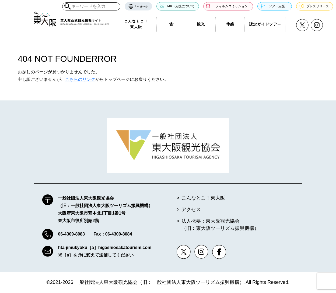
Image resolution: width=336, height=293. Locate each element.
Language (141, 6)
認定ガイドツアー (265, 24)
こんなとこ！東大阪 (136, 24)
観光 (201, 24)
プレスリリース (317, 6)
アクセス (191, 209)
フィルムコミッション (231, 6)
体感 (230, 24)
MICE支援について (181, 6)
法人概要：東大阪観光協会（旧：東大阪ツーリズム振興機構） (220, 224)
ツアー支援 (277, 6)
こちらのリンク (80, 79)
